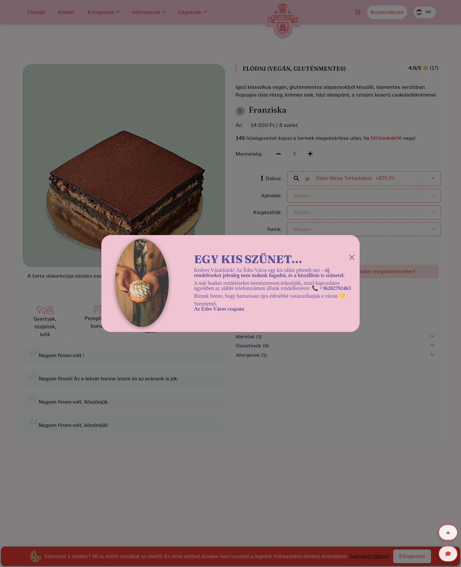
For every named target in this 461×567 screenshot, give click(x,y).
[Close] (352, 257)
